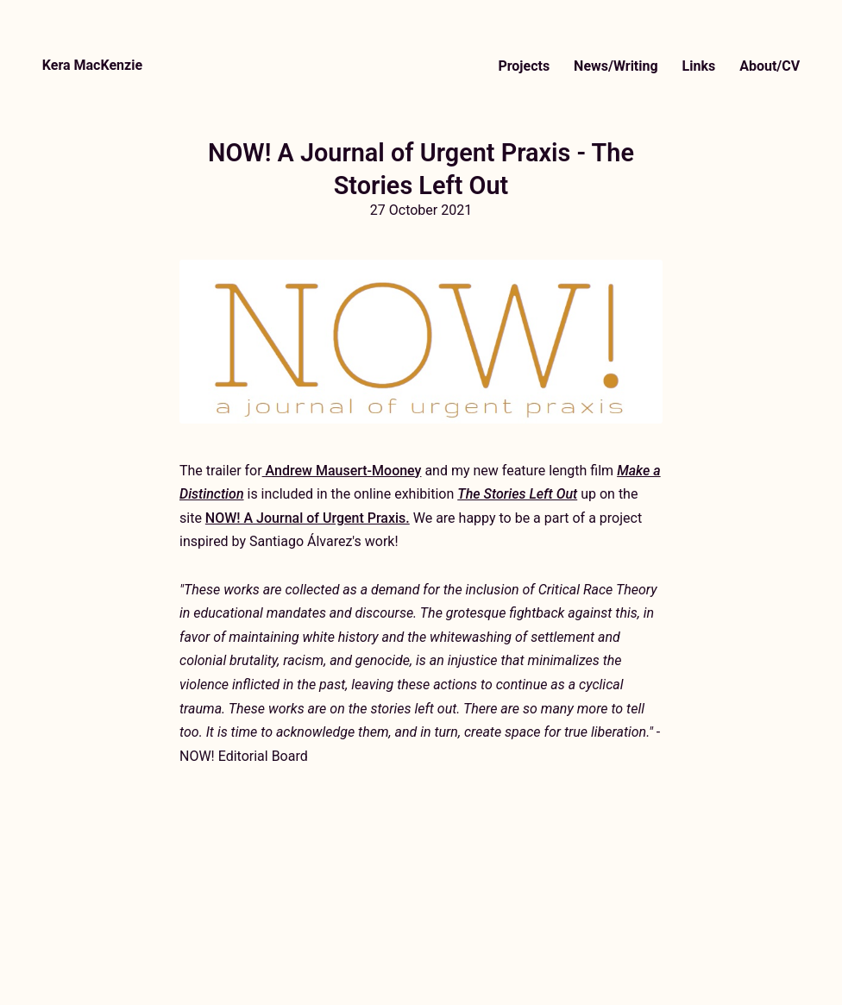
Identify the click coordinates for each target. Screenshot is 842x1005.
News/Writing (616, 66)
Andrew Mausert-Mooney (342, 470)
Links (699, 66)
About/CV (769, 66)
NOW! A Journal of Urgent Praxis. (307, 518)
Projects (524, 66)
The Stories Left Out (517, 494)
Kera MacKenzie (92, 65)
